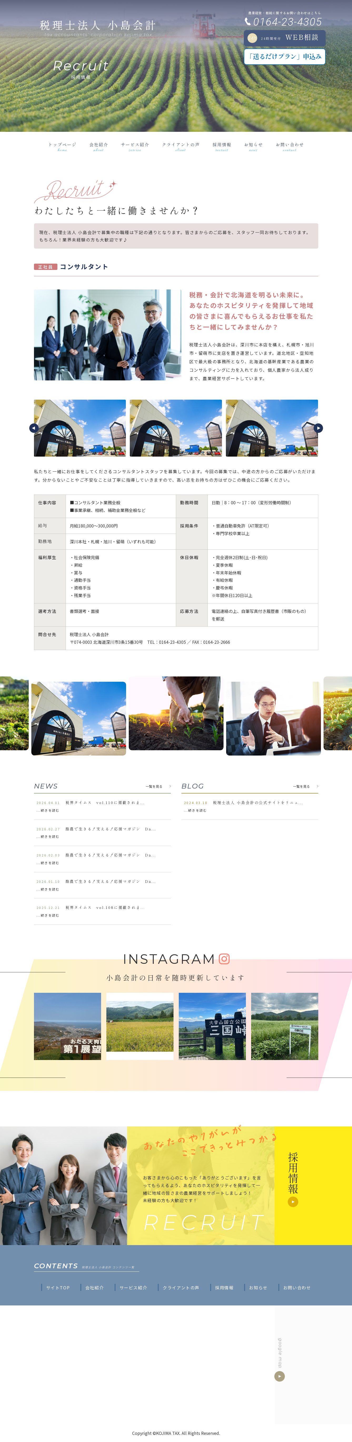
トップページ (62, 147)
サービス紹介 (135, 147)
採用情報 (221, 147)
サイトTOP (58, 1287)
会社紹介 (98, 147)
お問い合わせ (290, 147)
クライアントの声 (181, 147)
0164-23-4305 (287, 22)
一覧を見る (154, 786)
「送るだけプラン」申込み (283, 56)
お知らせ (253, 147)
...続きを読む (48, 810)
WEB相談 (283, 37)
